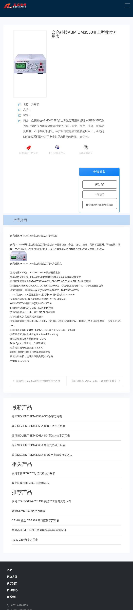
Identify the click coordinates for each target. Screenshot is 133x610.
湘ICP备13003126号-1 (96, 603)
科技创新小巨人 (57, 148)
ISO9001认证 (86, 148)
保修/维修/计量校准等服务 (99, 204)
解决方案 (12, 517)
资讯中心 (12, 531)
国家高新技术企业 (28, 148)
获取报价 (99, 184)
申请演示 (99, 194)
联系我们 (12, 538)
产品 (9, 511)
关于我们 (12, 524)
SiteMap (120, 603)
